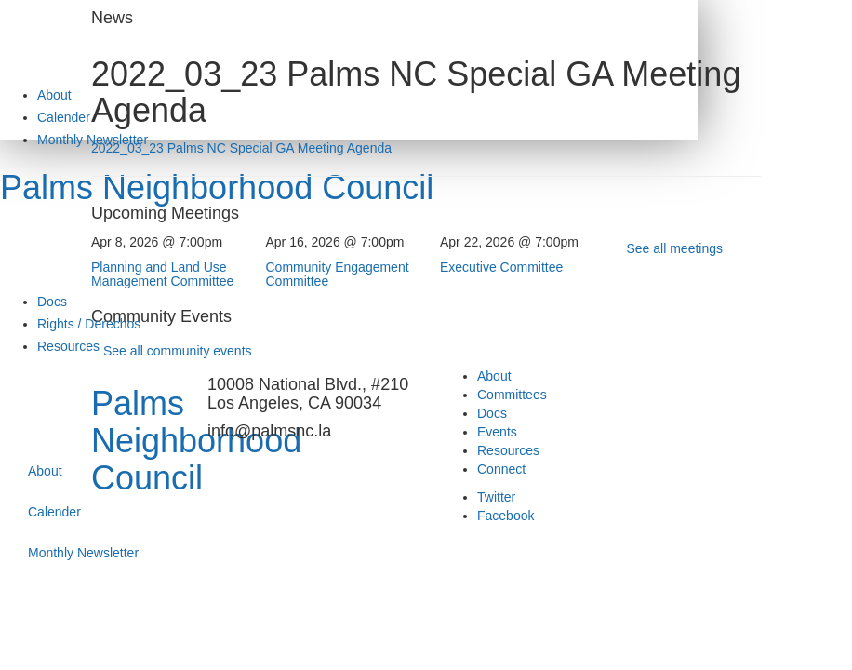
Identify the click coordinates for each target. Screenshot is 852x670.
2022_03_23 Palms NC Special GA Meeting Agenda (241, 148)
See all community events (177, 350)
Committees (512, 394)
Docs (52, 301)
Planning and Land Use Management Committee (162, 274)
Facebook (505, 515)
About (54, 94)
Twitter (496, 496)
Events (497, 431)
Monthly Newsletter (83, 552)
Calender (63, 117)
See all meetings (675, 248)
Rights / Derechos (88, 323)
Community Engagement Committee (337, 274)
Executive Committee (501, 267)
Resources (68, 346)
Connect (501, 469)
